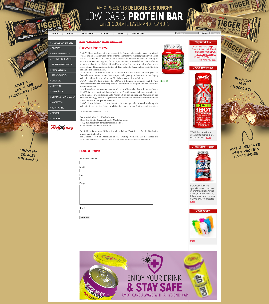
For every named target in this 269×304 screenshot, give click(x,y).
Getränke (57, 91)
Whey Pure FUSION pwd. (204, 47)
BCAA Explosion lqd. (206, 54)
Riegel (56, 113)
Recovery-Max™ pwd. (112, 41)
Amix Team (87, 33)
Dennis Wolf (138, 33)
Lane (82, 175)
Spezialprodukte (62, 64)
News (120, 33)
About (70, 33)
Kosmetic (57, 102)
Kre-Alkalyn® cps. (207, 60)
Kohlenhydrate (61, 53)
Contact (105, 33)
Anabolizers (59, 70)
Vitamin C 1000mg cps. (205, 57)
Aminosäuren (59, 75)
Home (55, 33)
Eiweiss (56, 48)
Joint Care (58, 108)
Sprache (205, 33)
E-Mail (82, 167)
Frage (82, 183)
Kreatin (56, 86)
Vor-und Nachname (88, 158)
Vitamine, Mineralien (64, 97)
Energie (56, 81)
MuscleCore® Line (62, 43)
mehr (208, 137)
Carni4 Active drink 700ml (204, 49)
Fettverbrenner (62, 59)
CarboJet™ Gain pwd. (205, 52)
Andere (56, 118)
